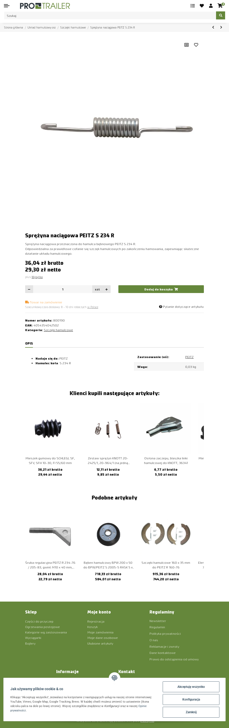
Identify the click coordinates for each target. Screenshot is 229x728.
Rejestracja (95, 621)
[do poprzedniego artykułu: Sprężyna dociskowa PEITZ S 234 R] (213, 27)
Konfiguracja (191, 699)
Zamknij (191, 712)
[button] (210, 5)
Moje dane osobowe (102, 637)
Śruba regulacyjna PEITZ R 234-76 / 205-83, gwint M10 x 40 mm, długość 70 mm (50, 565)
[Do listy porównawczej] (187, 44)
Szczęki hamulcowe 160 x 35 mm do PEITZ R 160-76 (165, 564)
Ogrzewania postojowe (42, 627)
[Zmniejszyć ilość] (29, 289)
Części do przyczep (39, 621)
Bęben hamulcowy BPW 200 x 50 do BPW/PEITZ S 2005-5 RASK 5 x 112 (108, 565)
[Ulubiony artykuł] (196, 44)
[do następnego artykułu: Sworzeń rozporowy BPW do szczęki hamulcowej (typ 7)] (221, 27)
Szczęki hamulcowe (58, 330)
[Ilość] (62, 289)
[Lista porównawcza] (192, 5)
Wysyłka (37, 277)
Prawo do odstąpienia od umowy (174, 659)
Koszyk (92, 627)
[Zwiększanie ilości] (106, 289)
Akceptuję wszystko (191, 687)
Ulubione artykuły (100, 643)
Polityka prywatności (165, 633)
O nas (153, 640)
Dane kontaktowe (162, 652)
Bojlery (30, 643)
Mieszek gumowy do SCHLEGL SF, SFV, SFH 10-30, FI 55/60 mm (50, 460)
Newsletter (157, 621)
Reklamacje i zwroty (164, 646)
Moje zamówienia (100, 632)
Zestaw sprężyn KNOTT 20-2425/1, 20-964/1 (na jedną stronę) (108, 460)
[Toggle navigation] (7, 5)
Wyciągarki (33, 637)
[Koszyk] (220, 5)
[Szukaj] (110, 15)
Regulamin (157, 627)
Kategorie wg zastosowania (46, 632)
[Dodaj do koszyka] (161, 289)
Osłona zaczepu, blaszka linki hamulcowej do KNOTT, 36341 (166, 460)
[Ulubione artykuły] (202, 5)
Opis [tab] (29, 343)
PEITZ (189, 357)
